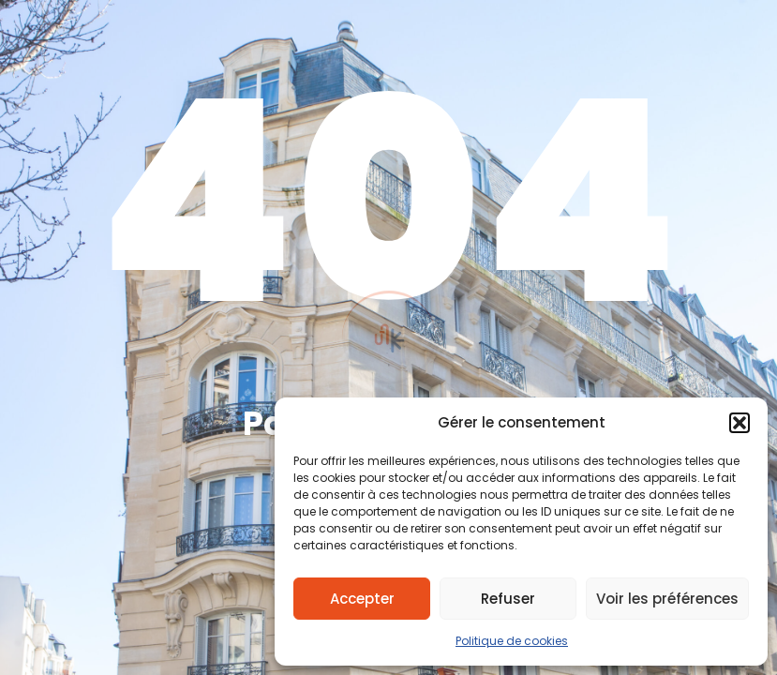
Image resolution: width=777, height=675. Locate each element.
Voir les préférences (667, 598)
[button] (739, 422)
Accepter (362, 598)
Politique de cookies (512, 641)
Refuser (508, 598)
